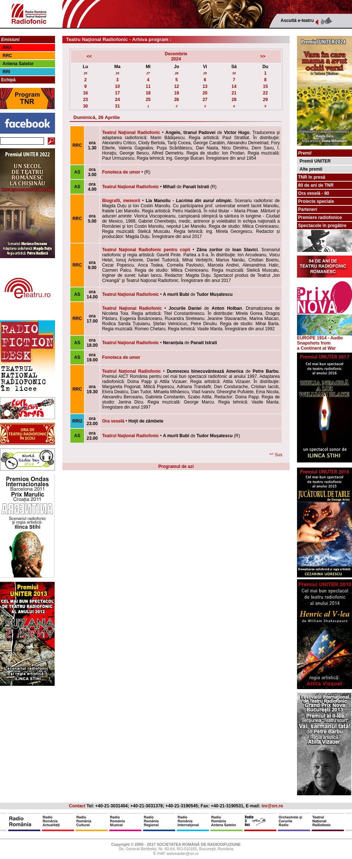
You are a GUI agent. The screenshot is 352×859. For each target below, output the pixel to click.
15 (265, 86)
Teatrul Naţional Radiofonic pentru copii (146, 249)
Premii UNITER (315, 161)
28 (177, 73)
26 (117, 73)
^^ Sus (276, 454)
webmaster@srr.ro (182, 854)
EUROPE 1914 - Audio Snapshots (324, 338)
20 (204, 93)
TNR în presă (311, 177)
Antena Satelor (18, 63)
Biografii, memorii (121, 200)
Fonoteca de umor (121, 172)
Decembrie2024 (176, 56)
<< (89, 56)
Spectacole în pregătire (322, 225)
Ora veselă (113, 421)
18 (148, 93)
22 (265, 93)
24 (117, 99)
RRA (7, 47)
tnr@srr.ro (272, 805)
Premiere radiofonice (320, 217)
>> (262, 56)
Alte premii (311, 169)
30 (234, 73)
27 (148, 73)
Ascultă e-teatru (297, 20)
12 (176, 86)
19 (176, 93)
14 (233, 86)
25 (85, 73)
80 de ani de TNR (316, 185)
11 (148, 86)
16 (85, 93)
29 (205, 73)
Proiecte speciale (316, 201)
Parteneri (307, 209)
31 (117, 106)
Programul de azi (176, 466)
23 (85, 99)
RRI (6, 71)
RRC (7, 55)
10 (117, 86)
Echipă (8, 79)
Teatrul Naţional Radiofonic (131, 132)
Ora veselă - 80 (313, 193)
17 (117, 93)
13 (204, 86)
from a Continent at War (316, 346)
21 (233, 93)
